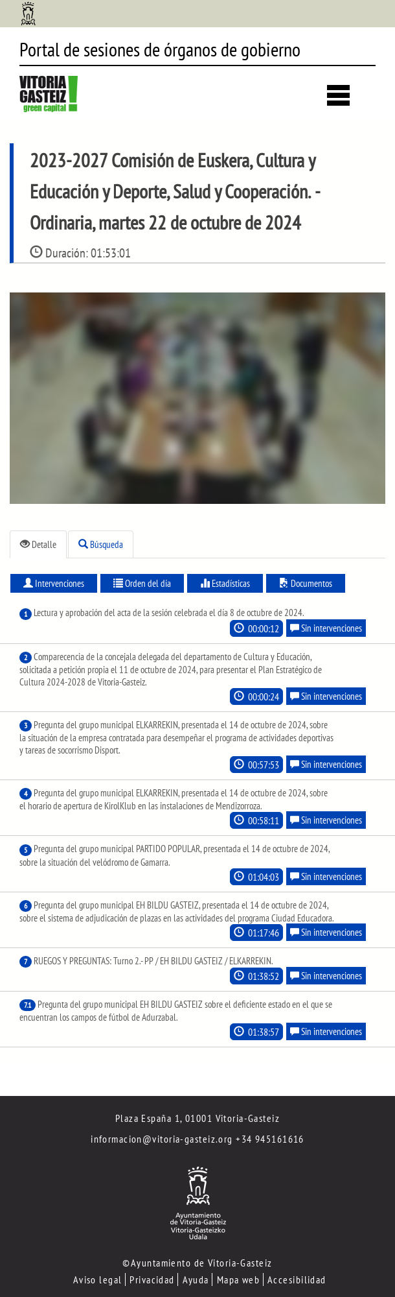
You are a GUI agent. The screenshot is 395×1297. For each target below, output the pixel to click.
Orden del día (142, 583)
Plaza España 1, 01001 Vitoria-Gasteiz (197, 1118)
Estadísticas (225, 583)
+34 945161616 (270, 1138)
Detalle (38, 544)
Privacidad (152, 1279)
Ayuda (196, 1279)
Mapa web (238, 1279)
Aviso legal (97, 1279)
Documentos (305, 583)
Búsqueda (100, 544)
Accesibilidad (296, 1279)
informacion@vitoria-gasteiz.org (162, 1138)
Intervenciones (53, 583)
